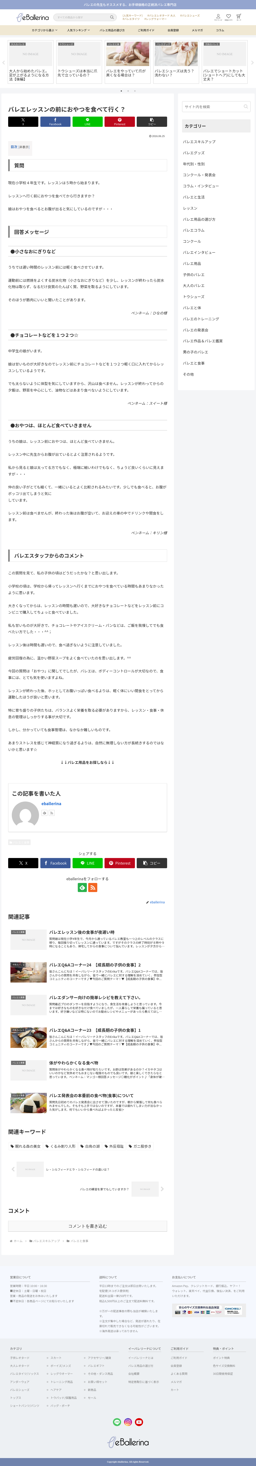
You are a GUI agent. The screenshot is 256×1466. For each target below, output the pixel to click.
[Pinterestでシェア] (120, 122)
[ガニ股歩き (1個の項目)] (140, 1146)
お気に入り (229, 17)
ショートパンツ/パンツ (24, 1405)
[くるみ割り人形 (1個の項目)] (61, 1146)
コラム (220, 30)
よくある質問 (179, 1373)
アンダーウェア (19, 1381)
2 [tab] (128, 91)
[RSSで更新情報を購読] (52, 813)
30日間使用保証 (223, 1373)
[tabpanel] (31, 62)
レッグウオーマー (62, 1373)
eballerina (51, 803)
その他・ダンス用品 (100, 1373)
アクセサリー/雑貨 (99, 1357)
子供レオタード (19, 1357)
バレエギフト (96, 1365)
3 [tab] (135, 91)
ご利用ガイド (146, 30)
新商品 (92, 1389)
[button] (152, 122)
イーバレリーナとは (141, 1357)
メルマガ (197, 30)
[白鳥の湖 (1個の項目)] (90, 1146)
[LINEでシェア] (88, 122)
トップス (15, 1397)
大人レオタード (19, 1365)
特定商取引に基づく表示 (143, 1381)
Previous (3, 63)
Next (252, 63)
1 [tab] (121, 91)
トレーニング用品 (62, 1381)
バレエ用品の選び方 (112, 30)
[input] (216, 106)
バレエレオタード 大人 (162, 15)
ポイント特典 (221, 1357)
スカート (56, 1357)
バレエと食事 (19, 842)
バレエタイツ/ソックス (24, 1373)
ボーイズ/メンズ (61, 1365)
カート (238, 17)
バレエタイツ (132, 19)
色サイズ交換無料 (224, 1365)
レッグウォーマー (156, 19)
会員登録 (173, 30)
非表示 (24, 147)
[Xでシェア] (23, 122)
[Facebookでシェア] (55, 122)
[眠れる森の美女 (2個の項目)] (26, 1146)
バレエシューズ (191, 15)
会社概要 (133, 1373)
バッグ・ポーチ (60, 1405)
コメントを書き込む (87, 1226)
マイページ (218, 17)
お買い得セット (97, 1381)
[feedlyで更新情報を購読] (44, 813)
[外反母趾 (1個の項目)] (114, 1146)
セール (92, 1397)
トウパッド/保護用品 (64, 1397)
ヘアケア (56, 1389)
